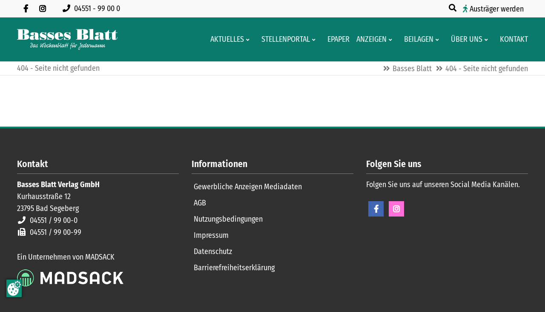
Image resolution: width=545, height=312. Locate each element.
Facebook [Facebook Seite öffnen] (376, 209)
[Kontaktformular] (511, 39)
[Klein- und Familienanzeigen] (369, 39)
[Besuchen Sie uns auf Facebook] (25, 8)
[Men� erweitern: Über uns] (487, 40)
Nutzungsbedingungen (228, 219)
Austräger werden (497, 9)
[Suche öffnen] (453, 8)
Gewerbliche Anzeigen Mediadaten (248, 186)
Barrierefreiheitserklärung (234, 267)
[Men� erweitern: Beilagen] (438, 40)
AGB (200, 203)
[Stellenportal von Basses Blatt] (283, 39)
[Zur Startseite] (67, 39)
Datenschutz (213, 251)
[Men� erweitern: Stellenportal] (315, 40)
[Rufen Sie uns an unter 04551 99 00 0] (93, 8)
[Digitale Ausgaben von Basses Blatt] (336, 39)
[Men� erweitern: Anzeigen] (392, 40)
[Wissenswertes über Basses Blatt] (464, 39)
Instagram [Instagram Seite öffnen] (396, 209)
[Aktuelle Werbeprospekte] (416, 39)
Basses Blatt (412, 68)
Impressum (211, 235)
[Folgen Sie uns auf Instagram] (42, 8)
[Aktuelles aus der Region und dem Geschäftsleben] (224, 39)
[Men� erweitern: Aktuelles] (249, 40)
